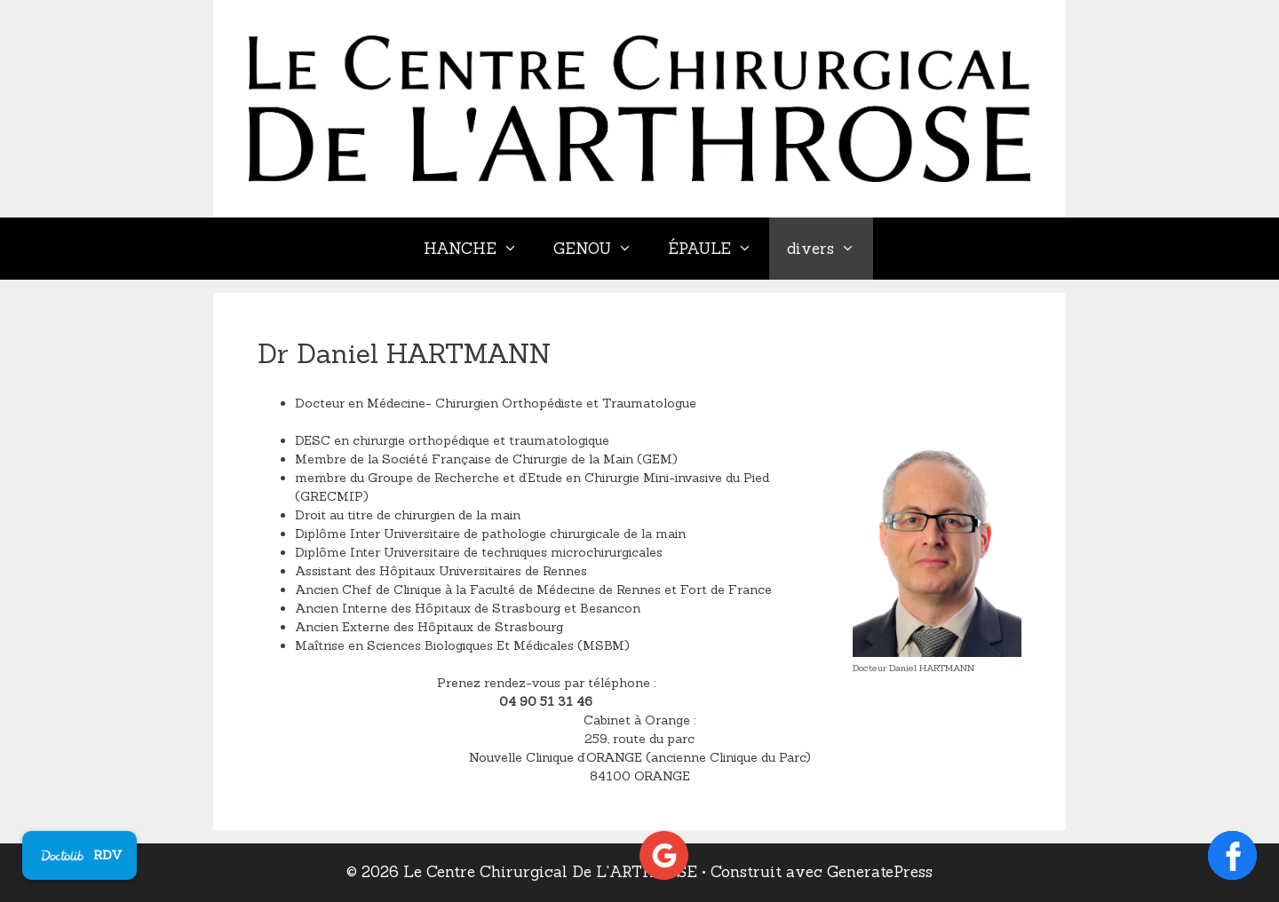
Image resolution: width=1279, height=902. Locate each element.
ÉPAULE (719, 249)
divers (830, 249)
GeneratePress (880, 872)
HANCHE (480, 249)
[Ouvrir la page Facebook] (1232, 855)
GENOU (601, 249)
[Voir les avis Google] (664, 855)
